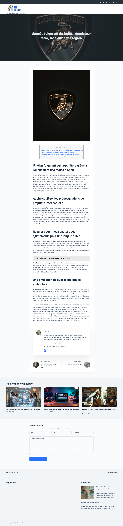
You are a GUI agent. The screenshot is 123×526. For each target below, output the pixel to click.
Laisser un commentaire (38, 459)
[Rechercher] (116, 2)
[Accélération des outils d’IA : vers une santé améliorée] (23, 397)
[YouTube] (113, 2)
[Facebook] (100, 2)
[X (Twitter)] (103, 2)
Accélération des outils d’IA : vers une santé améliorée (23, 409)
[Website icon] (45, 350)
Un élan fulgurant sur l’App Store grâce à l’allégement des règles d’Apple (61, 150)
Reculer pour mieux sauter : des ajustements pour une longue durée (60, 154)
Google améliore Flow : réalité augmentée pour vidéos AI (61, 409)
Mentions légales (112, 472)
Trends (70, 43)
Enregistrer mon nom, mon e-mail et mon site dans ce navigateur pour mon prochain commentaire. (56, 454)
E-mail (55, 433)
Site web (77, 432)
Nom (32, 433)
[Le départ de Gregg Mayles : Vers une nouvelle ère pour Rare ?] (99, 397)
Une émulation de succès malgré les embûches (54, 157)
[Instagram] (106, 2)
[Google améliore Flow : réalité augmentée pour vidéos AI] (61, 397)
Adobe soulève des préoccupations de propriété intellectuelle (58, 152)
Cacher (64, 147)
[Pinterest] (110, 2)
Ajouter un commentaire (38, 439)
